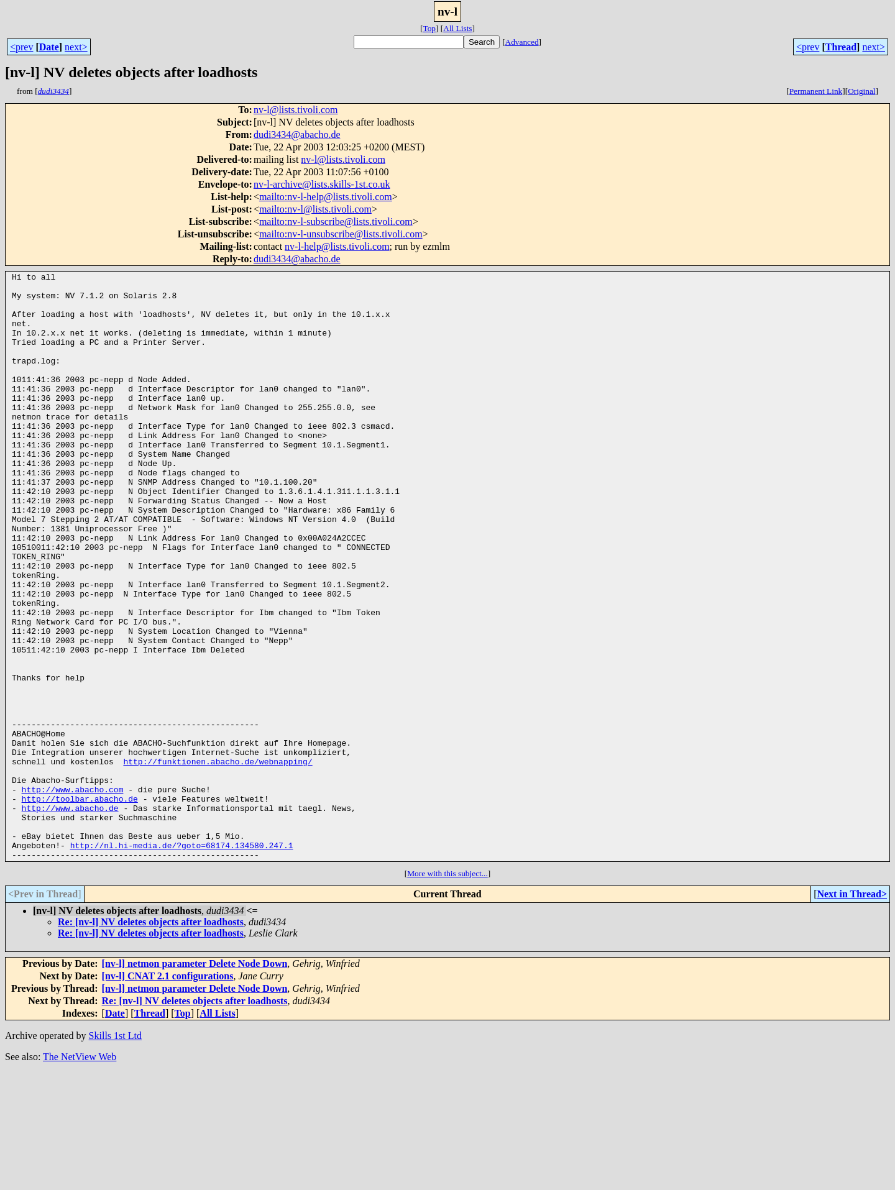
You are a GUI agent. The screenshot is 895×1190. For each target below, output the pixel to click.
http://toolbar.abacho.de (80, 904)
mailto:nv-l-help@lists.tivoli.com (325, 196)
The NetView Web (79, 1174)
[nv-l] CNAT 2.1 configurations (168, 1093)
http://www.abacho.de (70, 916)
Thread (840, 47)
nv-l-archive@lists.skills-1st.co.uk (322, 184)
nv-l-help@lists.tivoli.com (337, 246)
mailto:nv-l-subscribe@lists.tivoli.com (336, 221)
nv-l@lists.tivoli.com (296, 109)
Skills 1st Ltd (115, 1153)
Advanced (522, 42)
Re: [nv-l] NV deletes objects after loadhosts (151, 1039)
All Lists (457, 28)
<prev (21, 47)
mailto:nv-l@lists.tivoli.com (315, 209)
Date (49, 47)
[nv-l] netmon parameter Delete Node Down (195, 1081)
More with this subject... (447, 990)
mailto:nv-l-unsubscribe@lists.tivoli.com (341, 234)
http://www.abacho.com (73, 893)
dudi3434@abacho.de (297, 134)
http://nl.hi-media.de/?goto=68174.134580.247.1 (181, 960)
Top (429, 28)
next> (76, 47)
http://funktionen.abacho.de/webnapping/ (217, 860)
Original (861, 91)
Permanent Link (816, 91)
